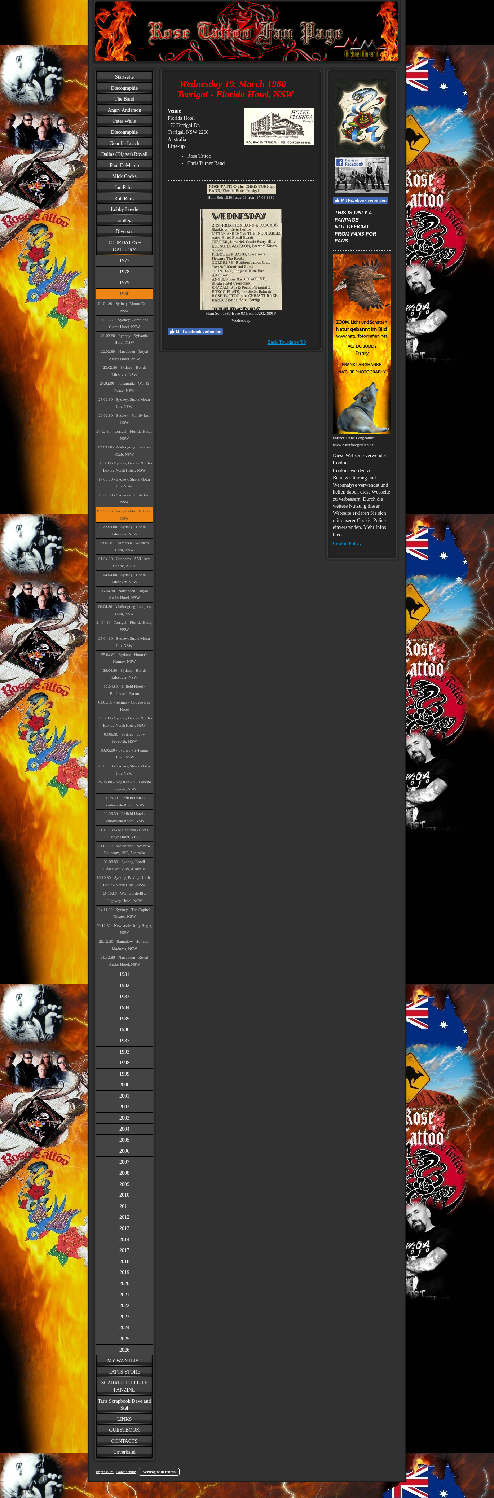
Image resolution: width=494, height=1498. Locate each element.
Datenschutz (126, 1471)
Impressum (105, 1471)
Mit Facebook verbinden (195, 331)
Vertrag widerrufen (159, 1471)
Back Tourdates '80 (287, 342)
